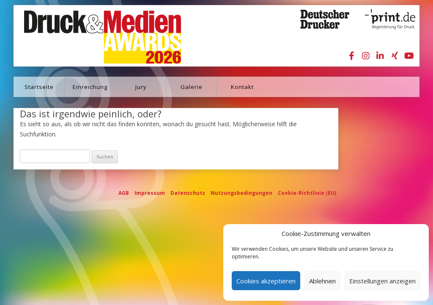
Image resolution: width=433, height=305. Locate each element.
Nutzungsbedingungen (241, 193)
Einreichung (90, 87)
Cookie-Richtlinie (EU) (307, 193)
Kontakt (242, 87)
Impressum (149, 193)
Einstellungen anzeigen (382, 281)
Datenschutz (187, 193)
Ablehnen (322, 281)
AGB (123, 193)
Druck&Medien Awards (94, 35)
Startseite (39, 87)
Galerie (192, 87)
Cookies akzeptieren (266, 281)
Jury (141, 87)
